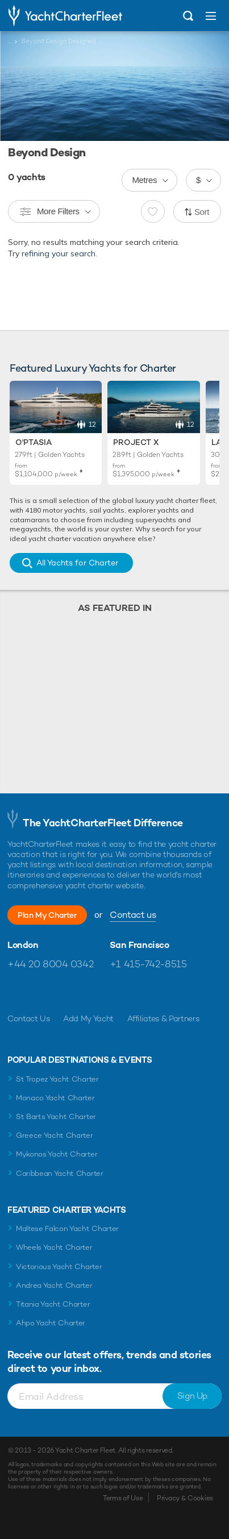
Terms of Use (123, 1498)
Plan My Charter (47, 915)
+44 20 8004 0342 (50, 964)
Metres (144, 180)
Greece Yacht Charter (54, 1135)
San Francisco (139, 945)
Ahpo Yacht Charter (50, 1323)
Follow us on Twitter (40, 991)
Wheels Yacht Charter (54, 1247)
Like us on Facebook (16, 991)
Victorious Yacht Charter (59, 1266)
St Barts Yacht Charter (56, 1116)
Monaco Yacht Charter (55, 1098)
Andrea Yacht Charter (54, 1285)
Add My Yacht (88, 1018)
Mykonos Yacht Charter (56, 1154)
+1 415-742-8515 (148, 964)
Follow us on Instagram (65, 991)
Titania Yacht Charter (53, 1304)
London (23, 945)
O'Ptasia (33, 442)
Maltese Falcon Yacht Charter (67, 1228)
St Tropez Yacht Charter (57, 1079)
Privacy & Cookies (185, 1498)
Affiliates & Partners (163, 1018)
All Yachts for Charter (77, 563)
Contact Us (28, 1018)
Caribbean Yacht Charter (59, 1173)
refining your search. (59, 253)
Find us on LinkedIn (89, 991)
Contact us (133, 915)
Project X (136, 442)
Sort (201, 212)
